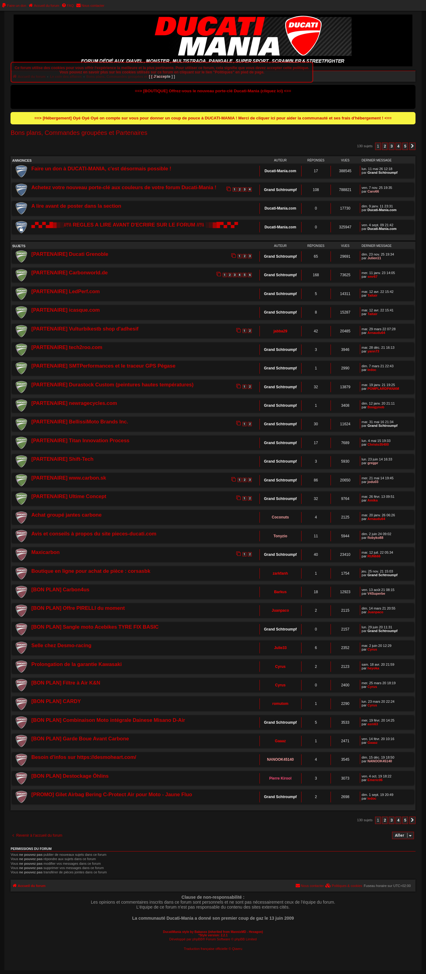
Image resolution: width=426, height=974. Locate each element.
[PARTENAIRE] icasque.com (65, 310)
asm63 (372, 724)
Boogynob (375, 407)
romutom (280, 703)
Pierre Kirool (280, 778)
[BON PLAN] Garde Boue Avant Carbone (80, 738)
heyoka (373, 668)
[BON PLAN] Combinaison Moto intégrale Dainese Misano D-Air (108, 720)
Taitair (372, 295)
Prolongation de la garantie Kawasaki (76, 664)
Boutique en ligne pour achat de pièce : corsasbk (90, 571)
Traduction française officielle (206, 949)
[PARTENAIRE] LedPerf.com (65, 291)
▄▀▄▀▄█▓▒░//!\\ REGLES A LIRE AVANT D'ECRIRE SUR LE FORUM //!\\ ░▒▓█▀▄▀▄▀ (134, 224)
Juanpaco (280, 610)
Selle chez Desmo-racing (61, 645)
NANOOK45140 (280, 759)
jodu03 (372, 482)
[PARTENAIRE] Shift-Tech (62, 459)
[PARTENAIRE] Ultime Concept (68, 496)
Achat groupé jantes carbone (66, 515)
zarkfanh (280, 573)
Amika (372, 500)
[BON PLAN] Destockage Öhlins (69, 776)
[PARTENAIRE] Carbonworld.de (69, 272)
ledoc (371, 370)
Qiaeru (237, 949)
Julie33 (280, 648)
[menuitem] (14, 5)
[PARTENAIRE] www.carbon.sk (68, 478)
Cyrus (372, 649)
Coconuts (280, 517)
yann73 (373, 351)
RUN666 (373, 556)
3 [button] (391, 146)
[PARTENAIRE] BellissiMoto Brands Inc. (79, 421)
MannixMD (238, 932)
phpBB (197, 939)
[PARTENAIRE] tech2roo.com (66, 347)
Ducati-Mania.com (280, 171)
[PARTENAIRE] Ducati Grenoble (69, 254)
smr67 (372, 276)
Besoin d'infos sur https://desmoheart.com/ (83, 757)
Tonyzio (280, 536)
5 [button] (405, 146)
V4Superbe (376, 593)
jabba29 (280, 331)
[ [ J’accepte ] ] (162, 76)
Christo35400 (378, 444)
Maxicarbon (45, 552)
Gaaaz (280, 741)
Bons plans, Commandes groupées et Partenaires (79, 132)
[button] (412, 146)
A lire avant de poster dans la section (76, 206)
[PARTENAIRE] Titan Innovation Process (80, 440)
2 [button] (385, 146)
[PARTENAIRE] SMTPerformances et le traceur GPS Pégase (103, 365)
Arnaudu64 (376, 333)
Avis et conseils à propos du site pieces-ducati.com (93, 533)
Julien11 (374, 258)
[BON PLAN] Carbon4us (60, 589)
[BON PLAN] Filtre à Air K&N (65, 682)
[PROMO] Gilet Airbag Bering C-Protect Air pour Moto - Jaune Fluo (111, 794)
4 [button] (398, 146)
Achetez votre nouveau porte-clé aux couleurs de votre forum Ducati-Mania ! (123, 187)
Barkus (280, 592)
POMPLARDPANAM (383, 388)
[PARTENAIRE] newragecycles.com (74, 403)
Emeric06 (374, 780)
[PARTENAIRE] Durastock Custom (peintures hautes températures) (112, 384)
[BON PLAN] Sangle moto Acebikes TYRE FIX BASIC (94, 627)
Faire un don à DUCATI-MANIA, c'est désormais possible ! (101, 168)
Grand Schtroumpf (382, 172)
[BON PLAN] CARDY (56, 701)
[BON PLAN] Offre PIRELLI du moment (78, 608)
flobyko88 (375, 537)
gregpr (372, 463)
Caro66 (373, 191)
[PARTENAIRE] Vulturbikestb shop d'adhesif (84, 328)
